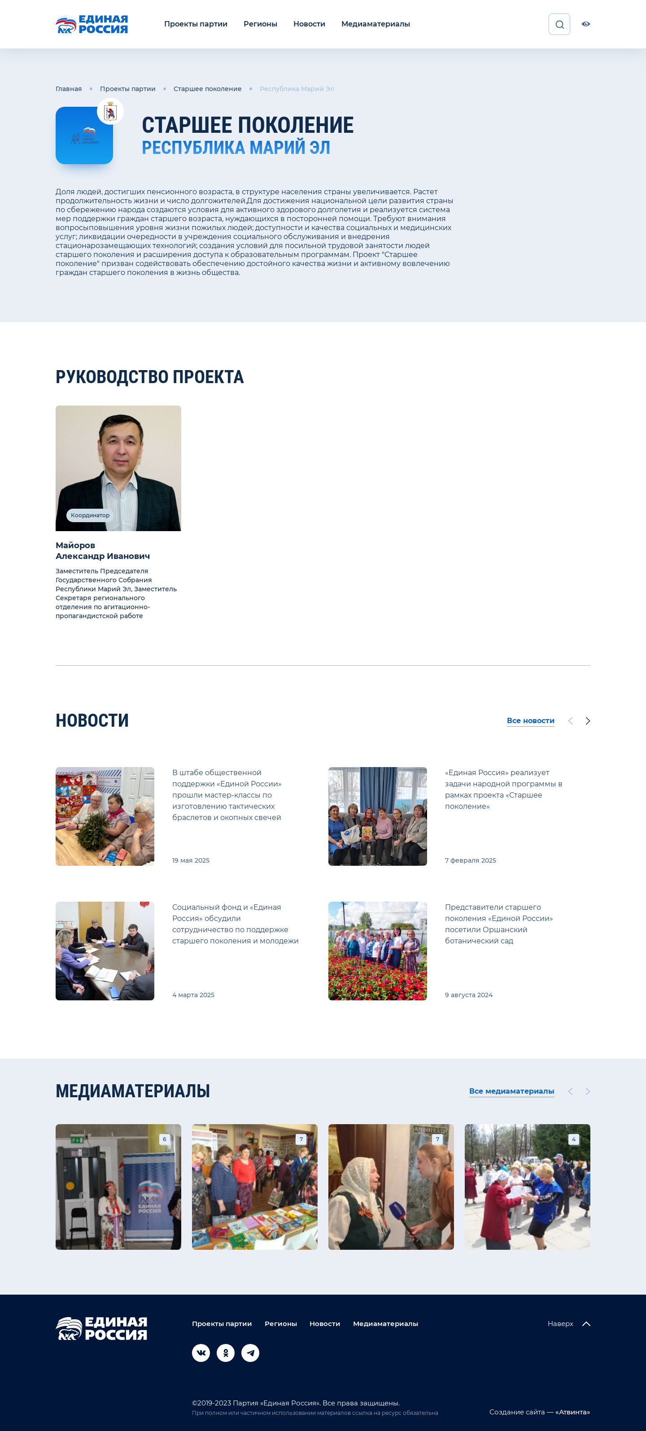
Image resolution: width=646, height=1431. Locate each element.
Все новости (530, 720)
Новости (309, 24)
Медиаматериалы (375, 24)
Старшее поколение (208, 89)
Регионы (260, 24)
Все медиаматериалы (511, 1091)
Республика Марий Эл (297, 89)
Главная (69, 89)
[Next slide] (588, 720)
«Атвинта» (572, 1412)
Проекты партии (195, 24)
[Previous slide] (570, 721)
